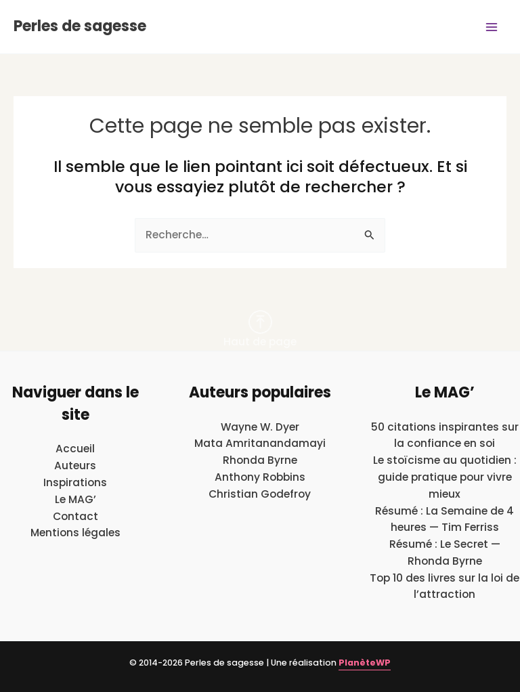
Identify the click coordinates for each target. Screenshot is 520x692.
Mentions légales (75, 532)
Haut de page (260, 329)
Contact (75, 516)
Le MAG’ (75, 499)
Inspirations (75, 482)
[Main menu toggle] (491, 26)
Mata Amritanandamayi (260, 443)
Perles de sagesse (80, 26)
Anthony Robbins (260, 477)
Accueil (75, 448)
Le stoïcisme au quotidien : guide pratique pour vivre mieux (445, 477)
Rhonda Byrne (260, 460)
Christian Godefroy (260, 494)
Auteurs (75, 465)
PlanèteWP (365, 662)
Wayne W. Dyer (260, 427)
